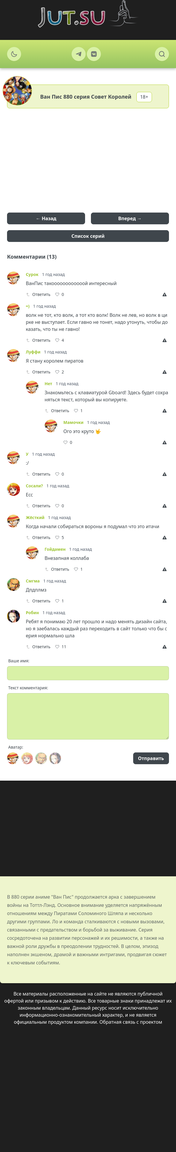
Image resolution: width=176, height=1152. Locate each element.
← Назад (46, 218)
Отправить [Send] (151, 758)
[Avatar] (13, 758)
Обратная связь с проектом (130, 1022)
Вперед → (130, 218)
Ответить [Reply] (38, 294)
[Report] (166, 294)
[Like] (59, 294)
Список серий (88, 236)
